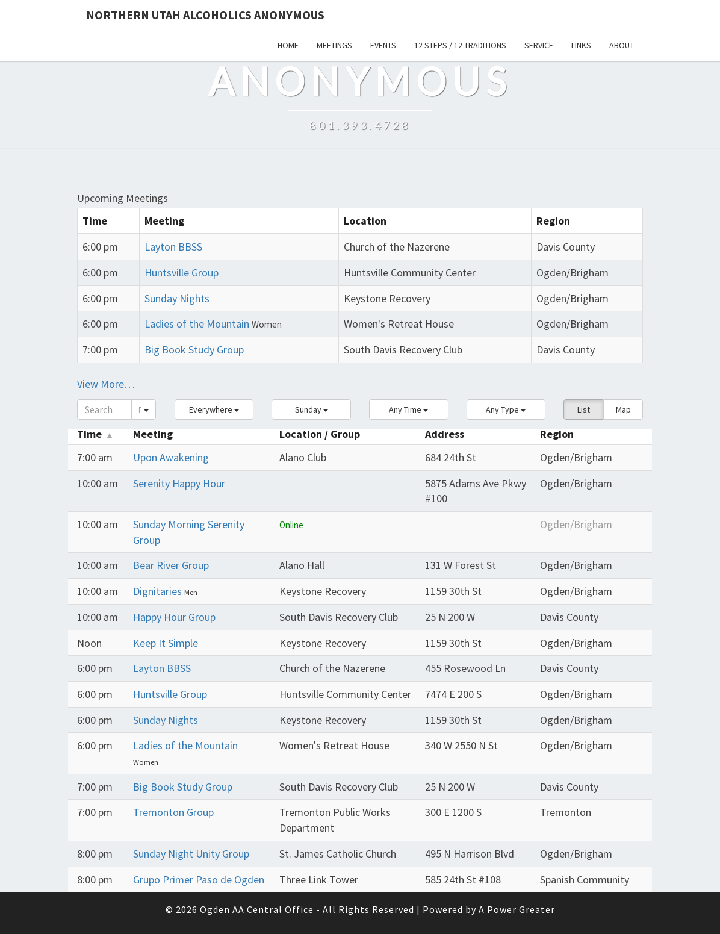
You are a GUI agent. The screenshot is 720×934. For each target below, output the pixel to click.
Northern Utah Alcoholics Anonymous (205, 14)
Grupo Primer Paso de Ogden (198, 879)
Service (538, 45)
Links (581, 45)
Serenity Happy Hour (179, 483)
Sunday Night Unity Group (191, 854)
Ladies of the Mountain (196, 324)
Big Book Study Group (194, 349)
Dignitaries (158, 591)
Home (288, 45)
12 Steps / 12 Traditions (460, 45)
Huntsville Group (181, 272)
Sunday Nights (176, 298)
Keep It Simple (165, 643)
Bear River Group (171, 565)
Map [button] (623, 409)
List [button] (583, 409)
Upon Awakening (171, 457)
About (621, 45)
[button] (214, 409)
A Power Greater (517, 909)
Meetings (334, 45)
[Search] (104, 409)
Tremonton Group (173, 812)
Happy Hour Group (174, 617)
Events (383, 45)
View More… (106, 384)
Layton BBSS (173, 247)
